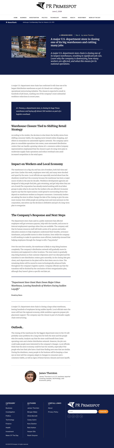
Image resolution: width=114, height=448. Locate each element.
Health (72, 17)
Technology (54, 17)
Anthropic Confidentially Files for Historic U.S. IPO (38, 22)
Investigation (34, 17)
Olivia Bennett (32, 416)
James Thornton (48, 373)
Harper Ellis (31, 431)
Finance (64, 17)
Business (23, 17)
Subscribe (103, 411)
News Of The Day (94, 17)
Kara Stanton (32, 424)
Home (15, 17)
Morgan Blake (32, 412)
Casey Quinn (32, 420)
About (50, 408)
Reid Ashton (31, 428)
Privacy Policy (53, 412)
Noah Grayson (32, 435)
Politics (44, 17)
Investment (82, 17)
